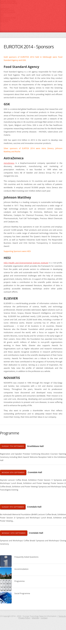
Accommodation (21, 569)
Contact (44, 618)
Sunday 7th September (13, 446)
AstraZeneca (9, 163)
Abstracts (4, 21)
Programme (5, 19)
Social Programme (8, 17)
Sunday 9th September (13, 507)
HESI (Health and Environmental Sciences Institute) (26, 262)
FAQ (1, 15)
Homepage (4, 8)
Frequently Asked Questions (26, 557)
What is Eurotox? (7, 10)
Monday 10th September (14, 533)
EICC (2, 14)
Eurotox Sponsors (7, 12)
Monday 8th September (13, 472)
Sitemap (35, 618)
